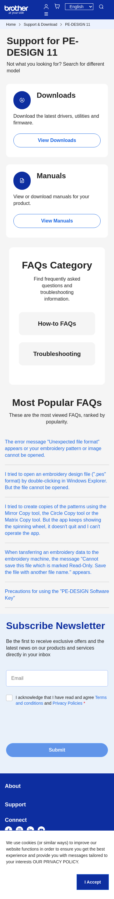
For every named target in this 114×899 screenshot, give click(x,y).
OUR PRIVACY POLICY (55, 861)
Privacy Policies (67, 703)
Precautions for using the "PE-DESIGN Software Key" (57, 595)
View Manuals (57, 220)
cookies (29, 842)
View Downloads (57, 140)
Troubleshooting (57, 354)
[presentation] (52, 724)
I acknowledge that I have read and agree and (61, 700)
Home (11, 24)
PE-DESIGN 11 (77, 24)
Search (101, 7)
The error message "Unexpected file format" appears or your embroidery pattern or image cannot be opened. (53, 448)
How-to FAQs (57, 323)
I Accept (93, 882)
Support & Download (40, 24)
